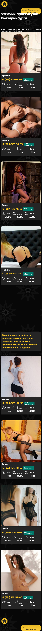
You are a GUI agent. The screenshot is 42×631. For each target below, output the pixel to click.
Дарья (5, 464)
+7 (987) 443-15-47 (17, 209)
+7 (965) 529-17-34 (17, 274)
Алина (5, 593)
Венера (5, 140)
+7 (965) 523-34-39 (18, 144)
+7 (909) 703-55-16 (18, 533)
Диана (5, 205)
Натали (5, 529)
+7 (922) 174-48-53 (18, 468)
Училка (5, 399)
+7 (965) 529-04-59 (18, 403)
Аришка (6, 75)
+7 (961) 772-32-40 (17, 597)
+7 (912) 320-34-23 (17, 79)
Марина (6, 270)
